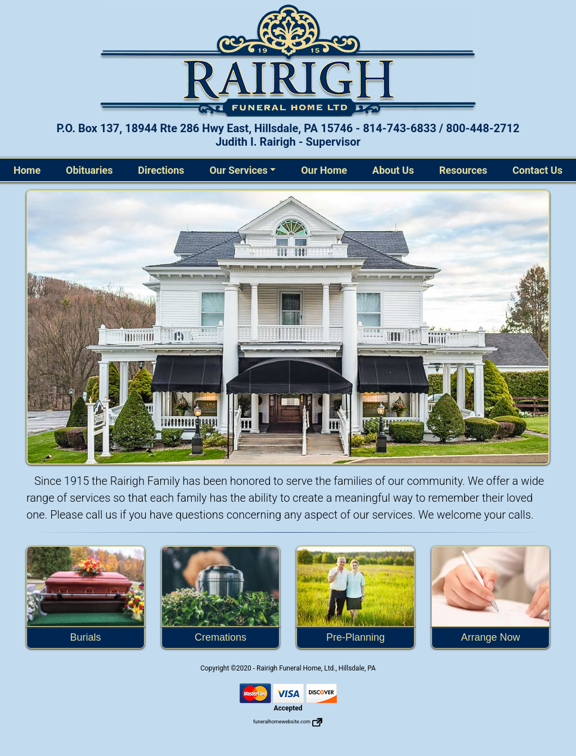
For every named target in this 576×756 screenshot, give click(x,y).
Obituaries (89, 170)
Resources (463, 170)
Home (29, 169)
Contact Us (537, 170)
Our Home (324, 170)
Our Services (238, 170)
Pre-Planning (355, 637)
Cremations (220, 637)
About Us (393, 170)
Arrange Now (490, 637)
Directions (161, 170)
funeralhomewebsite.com (288, 721)
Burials (85, 637)
